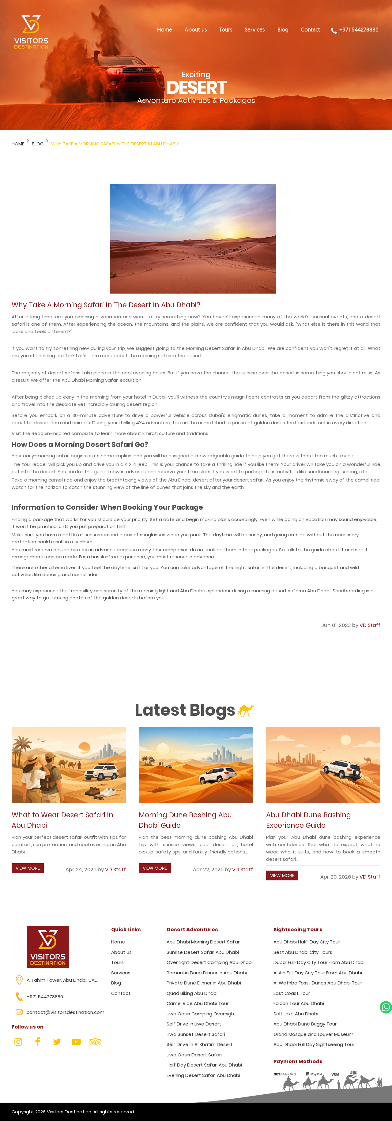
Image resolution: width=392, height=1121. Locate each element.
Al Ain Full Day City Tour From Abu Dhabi (317, 972)
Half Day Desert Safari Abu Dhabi (204, 1065)
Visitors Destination (69, 1111)
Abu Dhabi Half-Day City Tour (306, 942)
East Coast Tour (291, 993)
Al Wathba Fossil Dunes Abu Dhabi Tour (317, 983)
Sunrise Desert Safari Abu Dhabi (203, 952)
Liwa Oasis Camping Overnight (201, 1013)
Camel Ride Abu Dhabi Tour (197, 1003)
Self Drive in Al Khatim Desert (199, 1044)
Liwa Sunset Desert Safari (196, 1034)
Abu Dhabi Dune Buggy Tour (305, 1024)
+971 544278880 (358, 31)
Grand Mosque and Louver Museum (313, 1034)
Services (263, 30)
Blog (290, 30)
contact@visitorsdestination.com (65, 1012)
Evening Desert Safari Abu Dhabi (203, 1075)
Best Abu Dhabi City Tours (302, 952)
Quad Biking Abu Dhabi (192, 993)
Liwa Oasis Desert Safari (194, 1055)
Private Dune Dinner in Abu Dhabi (204, 983)
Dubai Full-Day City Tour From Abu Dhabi (318, 962)
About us (206, 30)
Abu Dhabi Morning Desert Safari (203, 942)
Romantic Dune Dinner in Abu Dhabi (207, 972)
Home (176, 30)
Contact (316, 30)
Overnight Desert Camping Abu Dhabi (210, 962)
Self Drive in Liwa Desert (194, 1024)
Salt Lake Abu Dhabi (295, 1013)
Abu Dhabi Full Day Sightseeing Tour (313, 1044)
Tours (234, 30)
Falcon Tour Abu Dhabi (298, 1003)
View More (28, 868)
